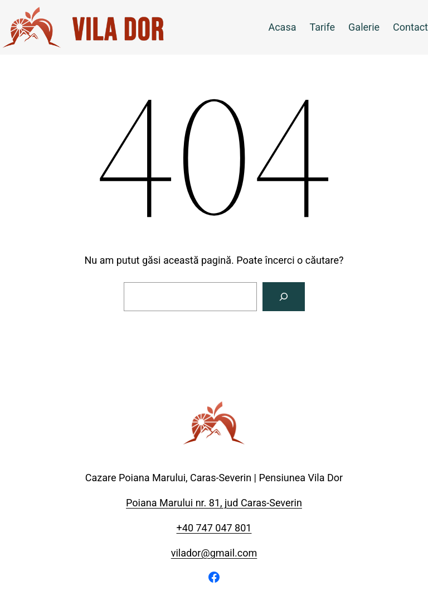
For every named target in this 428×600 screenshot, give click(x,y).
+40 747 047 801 (214, 528)
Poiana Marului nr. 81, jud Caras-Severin (214, 503)
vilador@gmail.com (214, 553)
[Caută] (283, 296)
